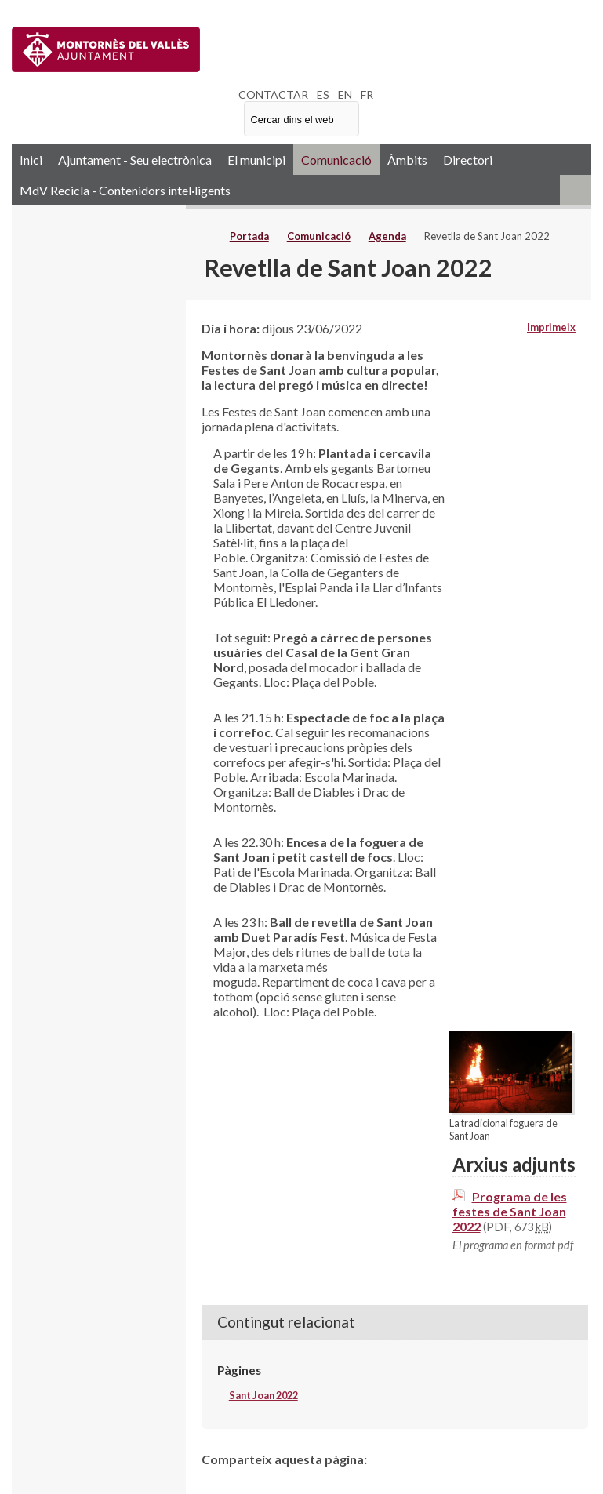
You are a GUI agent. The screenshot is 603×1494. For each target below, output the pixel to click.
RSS (575, 190)
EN (345, 94)
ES (323, 94)
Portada (249, 236)
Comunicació (336, 159)
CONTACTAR (273, 94)
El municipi (256, 159)
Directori (467, 159)
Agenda (387, 236)
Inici (31, 159)
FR (367, 94)
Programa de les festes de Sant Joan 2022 (509, 1211)
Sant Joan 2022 (263, 1395)
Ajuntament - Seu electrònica (135, 159)
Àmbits (407, 159)
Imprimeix (551, 327)
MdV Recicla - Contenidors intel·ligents (125, 190)
